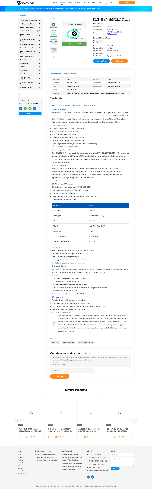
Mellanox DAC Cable (68, 342)
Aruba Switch (30, 63)
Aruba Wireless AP (30, 60)
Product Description (70, 73)
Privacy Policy (22, 473)
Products (20, 457)
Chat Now (127, 2)
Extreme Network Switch (30, 44)
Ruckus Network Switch (30, 56)
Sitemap (20, 468)
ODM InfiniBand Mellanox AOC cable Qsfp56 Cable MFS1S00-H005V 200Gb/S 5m (117, 431)
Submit (60, 376)
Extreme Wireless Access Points (30, 40)
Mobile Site (21, 471)
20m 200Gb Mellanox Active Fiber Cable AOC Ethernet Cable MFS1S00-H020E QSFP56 (89, 431)
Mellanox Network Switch (30, 24)
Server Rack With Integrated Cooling (30, 78)
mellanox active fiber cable (86, 342)
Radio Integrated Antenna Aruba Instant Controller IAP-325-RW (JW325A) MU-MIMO (72, 466)
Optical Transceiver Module (30, 20)
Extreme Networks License (30, 48)
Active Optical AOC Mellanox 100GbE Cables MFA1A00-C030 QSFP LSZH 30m (30, 431)
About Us (20, 463)
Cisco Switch (30, 74)
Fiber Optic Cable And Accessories (30, 83)
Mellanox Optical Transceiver (30, 35)
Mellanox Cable (30, 31)
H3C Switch (30, 70)
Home (20, 454)
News (19, 465)
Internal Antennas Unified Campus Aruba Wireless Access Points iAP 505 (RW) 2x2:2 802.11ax (72, 457)
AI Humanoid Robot (30, 87)
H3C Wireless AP (30, 67)
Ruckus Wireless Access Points (30, 52)
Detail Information (55, 73)
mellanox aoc (55, 342)
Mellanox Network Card (30, 27)
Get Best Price (102, 61)
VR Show (20, 460)
